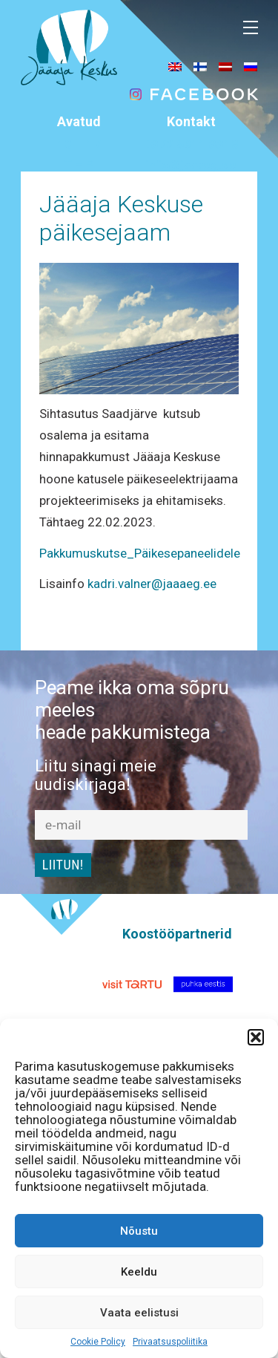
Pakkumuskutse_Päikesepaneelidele (139, 553)
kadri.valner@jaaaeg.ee (151, 583)
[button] (255, 1037)
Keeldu (139, 1272)
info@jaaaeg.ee (190, 164)
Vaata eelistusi (139, 1312)
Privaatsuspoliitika (170, 1341)
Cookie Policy (97, 1341)
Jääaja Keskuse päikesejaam (121, 218)
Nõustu (139, 1231)
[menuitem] (175, 66)
